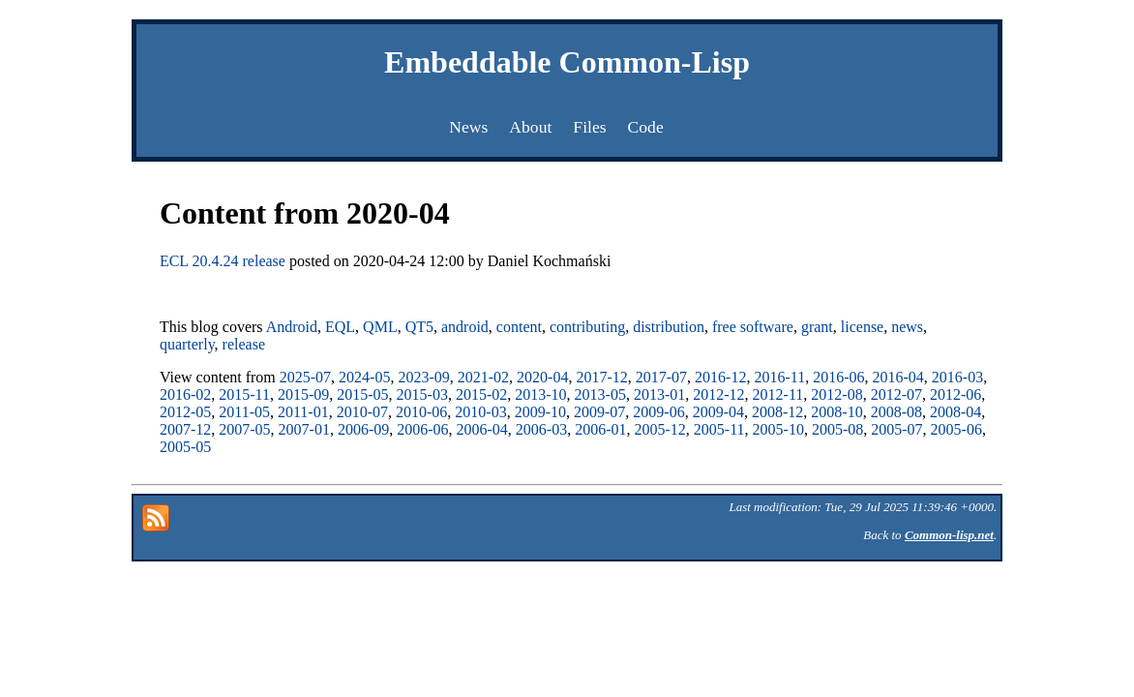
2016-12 (720, 377)
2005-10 (778, 429)
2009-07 (599, 412)
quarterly (187, 344)
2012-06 (955, 394)
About (530, 126)
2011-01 (303, 412)
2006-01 (600, 429)
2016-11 (779, 377)
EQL (340, 326)
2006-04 (482, 429)
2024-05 (364, 377)
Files (589, 126)
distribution (668, 326)
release (244, 344)
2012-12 (718, 394)
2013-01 (659, 394)
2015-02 (481, 394)
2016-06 (838, 377)
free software (752, 326)
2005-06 (956, 429)
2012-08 (836, 394)
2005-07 (896, 429)
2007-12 (185, 429)
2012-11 (778, 394)
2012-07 (896, 394)
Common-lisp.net (949, 535)
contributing (587, 326)
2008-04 (955, 412)
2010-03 (480, 412)
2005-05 (185, 447)
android (465, 326)
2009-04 (718, 412)
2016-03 (957, 377)
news (907, 326)
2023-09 (423, 377)
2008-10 (836, 412)
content (519, 326)
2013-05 (600, 394)
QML (380, 326)
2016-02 (185, 394)
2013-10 (540, 394)
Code (646, 126)
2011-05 (244, 412)
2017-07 (661, 377)
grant (817, 326)
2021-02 (483, 377)
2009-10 (540, 412)
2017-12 (601, 377)
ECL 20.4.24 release (222, 261)
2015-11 (244, 394)
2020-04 (542, 377)
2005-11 (719, 429)
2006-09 (363, 429)
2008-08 (896, 412)
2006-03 (541, 429)
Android (291, 326)
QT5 (419, 326)
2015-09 (303, 394)
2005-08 (837, 429)
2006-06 (422, 429)
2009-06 (658, 412)
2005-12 (660, 429)
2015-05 (362, 394)
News (468, 126)
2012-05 (185, 412)
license (862, 326)
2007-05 (244, 429)
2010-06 (421, 412)
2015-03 (422, 394)
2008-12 (777, 412)
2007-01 (304, 429)
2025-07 (305, 377)
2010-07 (362, 412)
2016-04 (897, 377)
